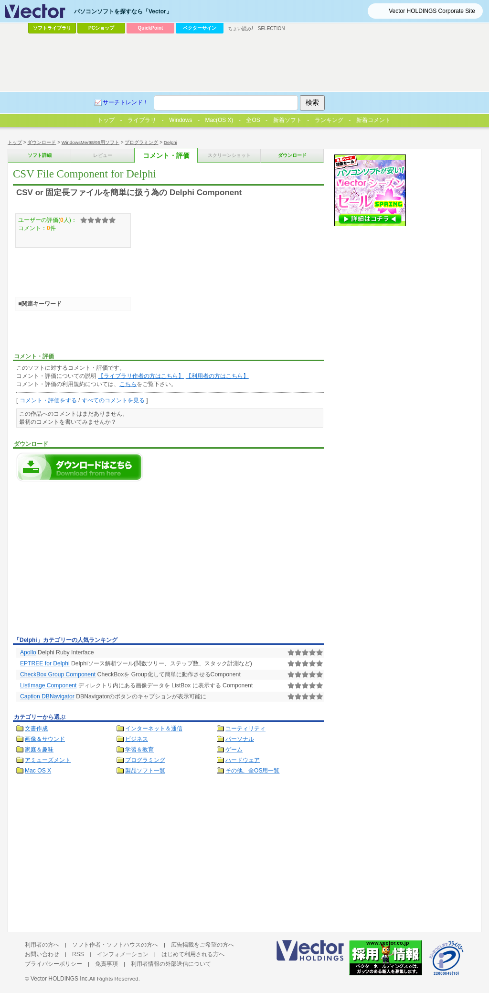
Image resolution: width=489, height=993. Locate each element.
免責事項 (106, 963)
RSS (78, 954)
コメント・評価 (166, 155)
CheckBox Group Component (58, 674)
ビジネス (136, 739)
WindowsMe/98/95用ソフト (90, 142)
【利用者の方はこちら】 (217, 376)
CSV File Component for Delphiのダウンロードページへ (79, 467)
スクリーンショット (229, 155)
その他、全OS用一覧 (252, 770)
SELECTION (271, 28)
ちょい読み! (240, 28)
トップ (15, 142)
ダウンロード (41, 142)
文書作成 (36, 728)
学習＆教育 (139, 749)
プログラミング (141, 142)
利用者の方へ (42, 944)
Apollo (28, 652)
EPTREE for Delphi (45, 663)
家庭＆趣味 (39, 749)
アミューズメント (48, 760)
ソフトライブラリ (52, 28)
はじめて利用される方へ (192, 954)
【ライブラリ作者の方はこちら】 (141, 376)
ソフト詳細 (40, 155)
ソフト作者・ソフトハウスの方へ (115, 944)
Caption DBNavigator (47, 696)
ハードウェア (242, 760)
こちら (128, 384)
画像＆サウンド (45, 739)
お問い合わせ (42, 954)
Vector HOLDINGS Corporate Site (432, 11)
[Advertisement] (93, 562)
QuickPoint (150, 28)
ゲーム (234, 749)
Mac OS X (38, 770)
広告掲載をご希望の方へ (202, 944)
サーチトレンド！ (126, 102)
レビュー (102, 155)
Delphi (170, 142)
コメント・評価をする (48, 400)
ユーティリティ (245, 728)
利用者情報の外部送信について (171, 963)
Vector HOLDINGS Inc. (60, 978)
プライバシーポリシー (53, 963)
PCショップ (101, 28)
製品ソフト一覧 (145, 770)
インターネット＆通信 (153, 728)
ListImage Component (48, 685)
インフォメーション (123, 954)
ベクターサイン (199, 28)
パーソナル (239, 739)
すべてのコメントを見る (113, 400)
